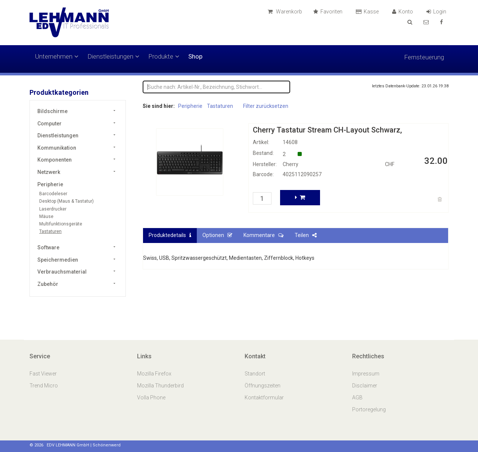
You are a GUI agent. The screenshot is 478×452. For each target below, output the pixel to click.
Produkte (163, 56)
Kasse (368, 12)
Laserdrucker (52, 209)
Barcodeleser (53, 193)
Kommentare (263, 235)
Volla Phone (152, 397)
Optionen (217, 235)
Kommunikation (56, 148)
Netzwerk (48, 172)
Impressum (365, 374)
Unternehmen (56, 56)
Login (437, 12)
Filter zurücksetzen (265, 106)
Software (48, 247)
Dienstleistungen (113, 56)
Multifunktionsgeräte (60, 224)
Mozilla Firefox (154, 374)
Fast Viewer (44, 374)
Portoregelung (369, 409)
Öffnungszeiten (262, 386)
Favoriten (329, 12)
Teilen (306, 235)
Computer (49, 124)
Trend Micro (44, 386)
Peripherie (50, 184)
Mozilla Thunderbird (160, 386)
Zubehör (47, 284)
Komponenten (54, 160)
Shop (195, 56)
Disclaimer (364, 386)
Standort (255, 374)
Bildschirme (52, 111)
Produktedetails (170, 235)
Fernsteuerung (424, 57)
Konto (403, 12)
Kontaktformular (264, 397)
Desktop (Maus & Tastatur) (66, 201)
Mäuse (46, 216)
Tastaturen (50, 231)
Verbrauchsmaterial (62, 272)
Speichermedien (57, 260)
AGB (357, 397)
